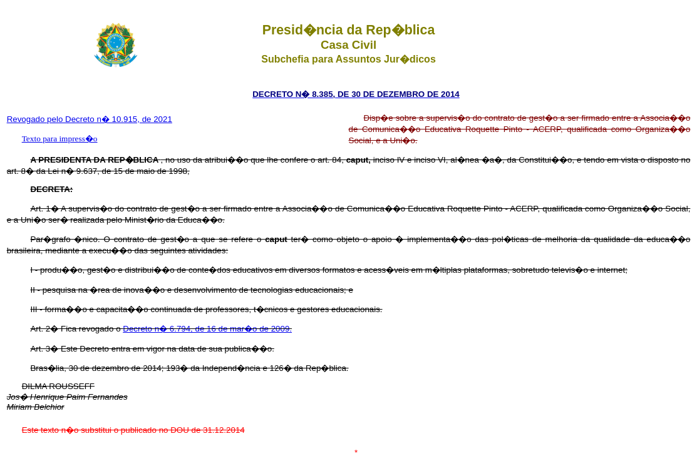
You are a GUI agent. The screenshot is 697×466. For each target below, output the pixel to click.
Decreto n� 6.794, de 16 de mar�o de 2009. (207, 328)
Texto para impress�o (60, 138)
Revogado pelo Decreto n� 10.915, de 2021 (89, 119)
